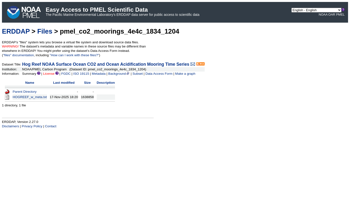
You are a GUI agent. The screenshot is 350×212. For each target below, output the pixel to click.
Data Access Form (158, 73)
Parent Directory (24, 91)
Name (29, 82)
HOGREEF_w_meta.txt (30, 97)
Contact (50, 126)
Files (44, 31)
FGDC (66, 73)
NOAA (323, 14)
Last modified (64, 82)
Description (106, 82)
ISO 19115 (81, 73)
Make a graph (185, 73)
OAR (331, 14)
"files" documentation (18, 55)
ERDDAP (16, 31)
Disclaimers (10, 126)
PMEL (340, 14)
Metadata (99, 73)
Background (119, 73)
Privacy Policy (32, 126)
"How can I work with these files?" (74, 55)
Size (87, 82)
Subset (137, 73)
